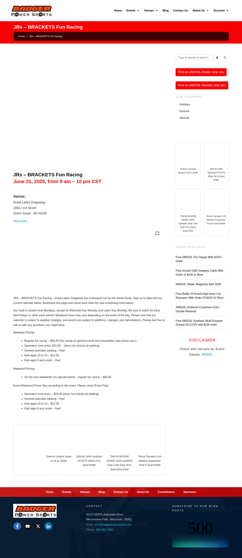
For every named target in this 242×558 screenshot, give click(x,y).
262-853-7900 (104, 529)
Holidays (184, 104)
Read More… (21, 221)
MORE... (208, 354)
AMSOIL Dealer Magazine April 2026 (198, 284)
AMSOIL (184, 117)
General (184, 111)
